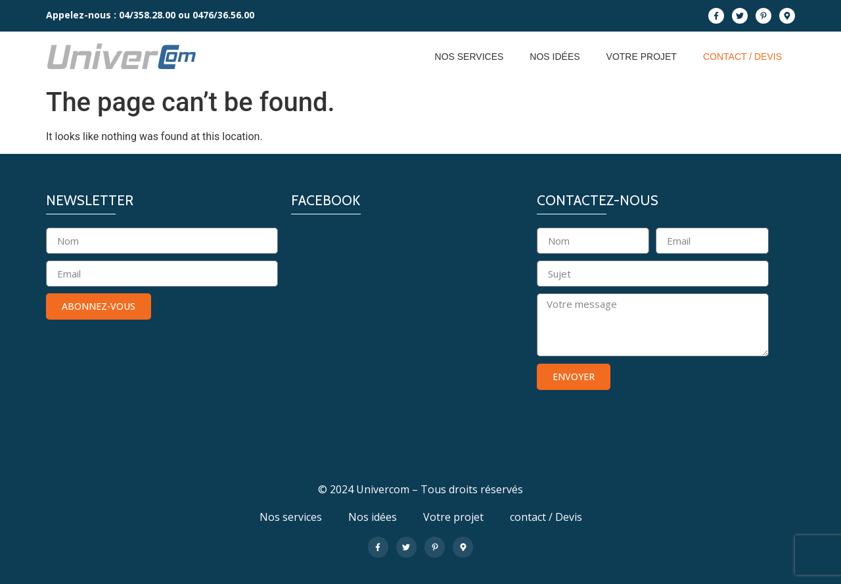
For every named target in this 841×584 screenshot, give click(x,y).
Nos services (469, 56)
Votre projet (641, 56)
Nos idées (555, 56)
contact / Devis (742, 56)
